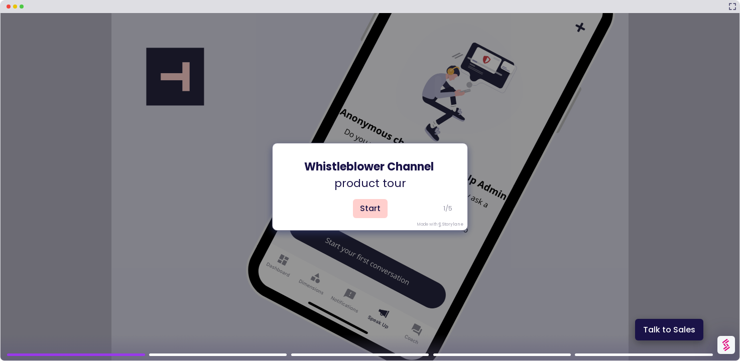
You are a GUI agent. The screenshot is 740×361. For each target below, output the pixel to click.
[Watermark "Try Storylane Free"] (726, 345)
